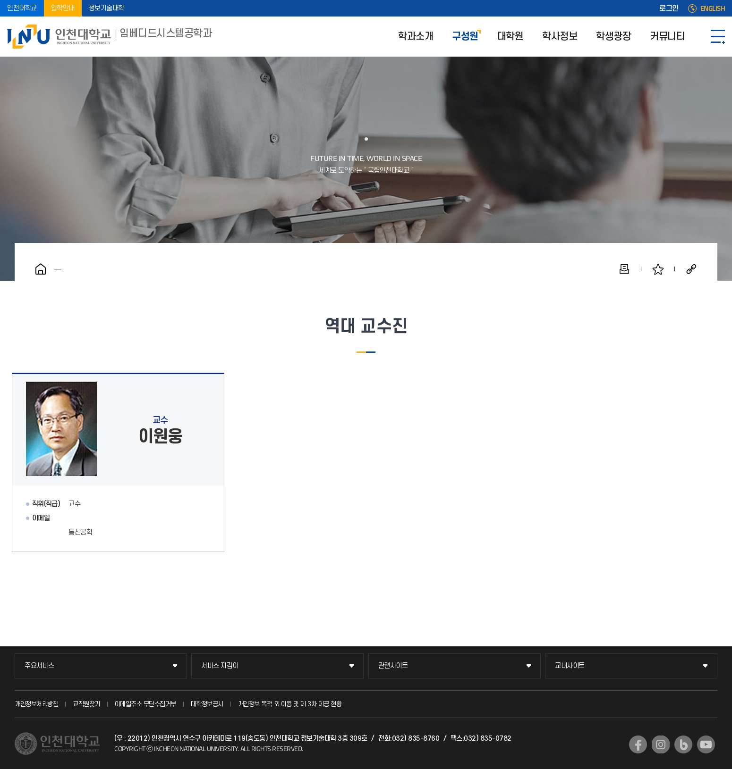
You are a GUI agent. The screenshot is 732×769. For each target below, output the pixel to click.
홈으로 (40, 269)
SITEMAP (718, 37)
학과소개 (415, 36)
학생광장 (613, 36)
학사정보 (559, 36)
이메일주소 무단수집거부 (145, 704)
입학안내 (63, 8)
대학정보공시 (207, 704)
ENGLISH (712, 8)
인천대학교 (22, 8)
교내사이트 (570, 666)
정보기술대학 (106, 8)
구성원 (465, 36)
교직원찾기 (86, 704)
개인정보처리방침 (36, 704)
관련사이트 (393, 666)
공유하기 (691, 269)
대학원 (510, 36)
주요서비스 (39, 666)
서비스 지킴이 (219, 666)
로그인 (669, 8)
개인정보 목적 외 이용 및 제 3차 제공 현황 (290, 704)
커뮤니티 (667, 36)
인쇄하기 (624, 269)
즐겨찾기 (658, 269)
